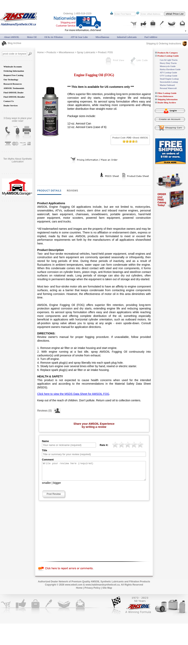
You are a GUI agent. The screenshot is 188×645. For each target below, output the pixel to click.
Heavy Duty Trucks (168, 63)
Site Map (107, 591)
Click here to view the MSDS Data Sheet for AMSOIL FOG (73, 393)
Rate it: (104, 445)
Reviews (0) (49, 410)
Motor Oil (31, 37)
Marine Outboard (167, 85)
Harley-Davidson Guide (170, 69)
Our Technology (11, 79)
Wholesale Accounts (13, 66)
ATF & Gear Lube (79, 37)
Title (44, 450)
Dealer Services (11, 105)
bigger (57, 486)
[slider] (130, 141)
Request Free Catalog (13, 75)
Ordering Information (14, 71)
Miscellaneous (66, 52)
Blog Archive (11, 43)
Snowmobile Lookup (169, 82)
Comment (48, 459)
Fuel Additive (151, 37)
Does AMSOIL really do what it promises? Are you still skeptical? (18, 161)
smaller (46, 486)
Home (40, 52)
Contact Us (9, 101)
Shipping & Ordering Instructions (166, 43)
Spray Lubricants (86, 52)
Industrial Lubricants (126, 37)
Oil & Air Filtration (53, 37)
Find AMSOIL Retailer (14, 97)
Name (45, 441)
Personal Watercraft (168, 88)
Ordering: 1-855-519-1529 (77, 13)
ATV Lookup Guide (168, 72)
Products (51, 52)
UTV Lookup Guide (168, 75)
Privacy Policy (92, 591)
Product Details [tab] (49, 190)
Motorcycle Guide (167, 66)
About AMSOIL (11, 37)
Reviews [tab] (72, 190)
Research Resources (13, 84)
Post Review (54, 497)
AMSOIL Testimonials (14, 88)
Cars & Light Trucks (169, 60)
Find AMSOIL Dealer (14, 92)
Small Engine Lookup (169, 79)
